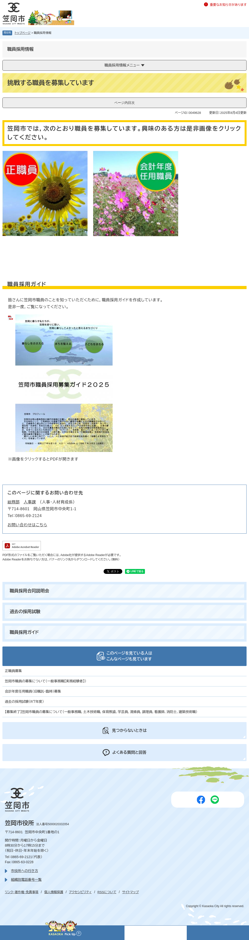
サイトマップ (130, 892)
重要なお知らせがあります (228, 5)
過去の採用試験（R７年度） (24, 702)
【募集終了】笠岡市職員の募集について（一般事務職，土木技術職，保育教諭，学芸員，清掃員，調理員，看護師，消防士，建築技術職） (101, 712)
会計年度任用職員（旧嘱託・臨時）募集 (33, 691)
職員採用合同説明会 (29, 590)
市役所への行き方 (24, 871)
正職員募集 (13, 671)
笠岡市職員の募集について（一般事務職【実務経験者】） (45, 681)
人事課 (30, 502)
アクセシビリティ (80, 892)
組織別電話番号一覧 (26, 879)
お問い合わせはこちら (27, 525)
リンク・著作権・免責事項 (21, 892)
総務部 (14, 502)
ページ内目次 (124, 103)
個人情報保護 (53, 892)
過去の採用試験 (25, 611)
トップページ (23, 33)
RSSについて (107, 892)
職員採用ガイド (24, 632)
